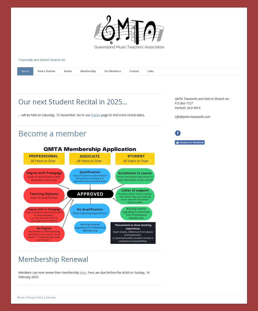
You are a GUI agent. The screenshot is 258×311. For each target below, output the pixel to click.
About (25, 71)
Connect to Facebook (190, 142)
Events (68, 71)
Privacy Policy (35, 297)
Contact (134, 71)
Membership (88, 71)
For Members (112, 71)
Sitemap (51, 297)
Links (150, 71)
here (83, 272)
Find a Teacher (46, 71)
